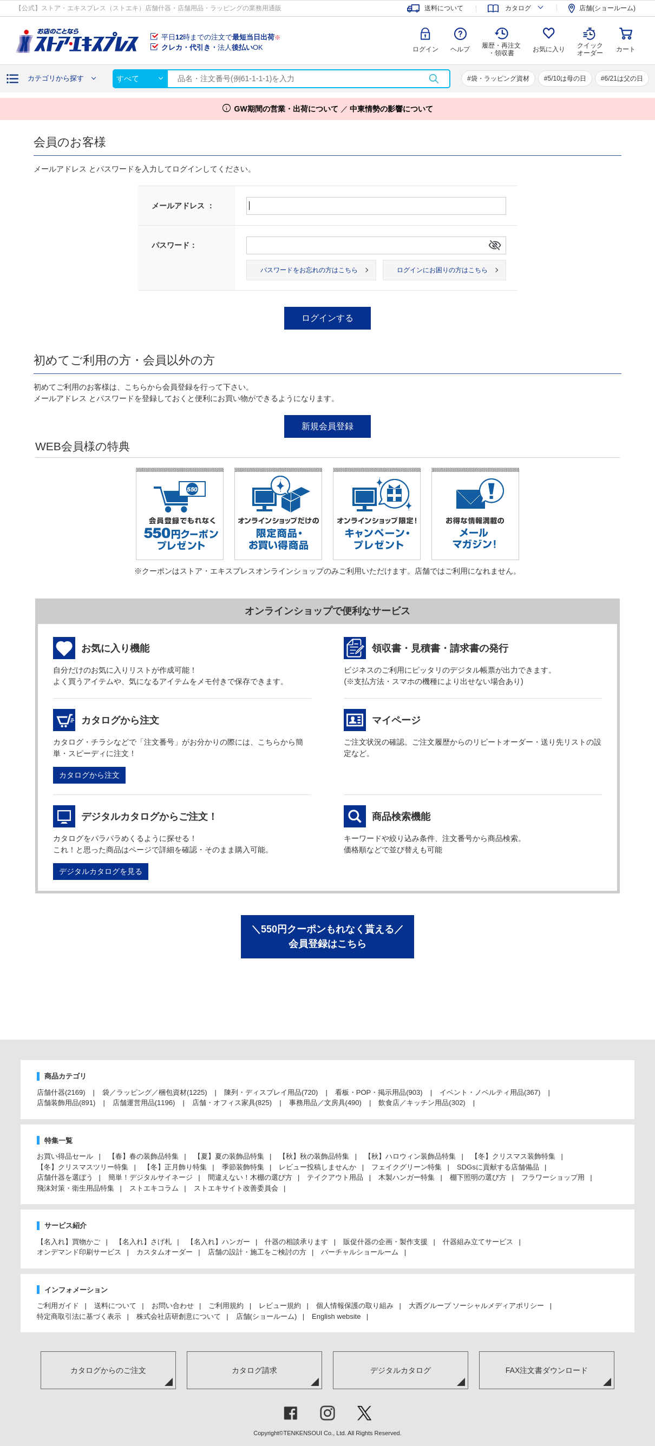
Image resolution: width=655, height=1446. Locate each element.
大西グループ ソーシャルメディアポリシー (477, 1306)
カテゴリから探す (56, 78)
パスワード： (174, 245)
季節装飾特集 (243, 1167)
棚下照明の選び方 (478, 1177)
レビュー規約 (280, 1306)
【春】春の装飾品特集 (143, 1156)
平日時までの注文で (220, 37)
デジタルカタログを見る (100, 871)
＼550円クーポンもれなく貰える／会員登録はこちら (327, 936)
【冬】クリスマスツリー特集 (82, 1167)
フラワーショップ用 (553, 1177)
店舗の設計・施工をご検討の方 (257, 1252)
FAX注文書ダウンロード (547, 1370)
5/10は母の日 (566, 78)
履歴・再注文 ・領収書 (501, 49)
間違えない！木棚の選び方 (250, 1177)
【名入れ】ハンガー (218, 1242)
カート (626, 49)
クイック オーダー (590, 41)
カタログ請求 (254, 1370)
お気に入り (549, 49)
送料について (115, 1306)
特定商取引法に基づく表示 (79, 1316)
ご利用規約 (226, 1306)
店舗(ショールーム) (266, 1316)
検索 (433, 78)
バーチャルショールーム (359, 1252)
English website (336, 1316)
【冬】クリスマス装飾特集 (513, 1156)
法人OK (212, 47)
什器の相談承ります (296, 1242)
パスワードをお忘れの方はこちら (309, 270)
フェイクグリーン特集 (406, 1167)
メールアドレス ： (183, 205)
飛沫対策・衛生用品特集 (75, 1188)
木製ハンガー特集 (406, 1177)
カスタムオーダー (164, 1252)
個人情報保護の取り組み (355, 1306)
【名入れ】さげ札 (143, 1242)
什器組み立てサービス (478, 1242)
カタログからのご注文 (108, 1370)
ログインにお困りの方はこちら (442, 270)
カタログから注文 (89, 775)
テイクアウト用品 (335, 1177)
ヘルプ (460, 49)
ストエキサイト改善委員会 (236, 1188)
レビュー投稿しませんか (317, 1167)
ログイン (425, 49)
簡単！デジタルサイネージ (150, 1177)
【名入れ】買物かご (68, 1242)
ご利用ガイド (58, 1306)
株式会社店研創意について (178, 1316)
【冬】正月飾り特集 (175, 1167)
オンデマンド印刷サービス (79, 1252)
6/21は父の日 (624, 78)
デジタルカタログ (400, 1370)
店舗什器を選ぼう (65, 1177)
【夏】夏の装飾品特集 (229, 1156)
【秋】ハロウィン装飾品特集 (410, 1156)
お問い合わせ (173, 1306)
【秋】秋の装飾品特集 (314, 1156)
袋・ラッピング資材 (500, 78)
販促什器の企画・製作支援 (385, 1242)
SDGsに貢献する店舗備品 (498, 1167)
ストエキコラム (154, 1188)
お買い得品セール (65, 1156)
